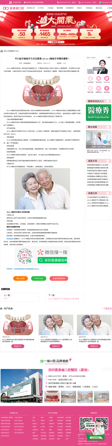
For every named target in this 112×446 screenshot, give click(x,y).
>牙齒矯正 (60, 429)
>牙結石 (42, 423)
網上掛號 (20, 278)
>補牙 (42, 417)
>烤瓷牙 (42, 420)
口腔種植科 (11, 51)
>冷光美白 (43, 432)
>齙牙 (58, 439)
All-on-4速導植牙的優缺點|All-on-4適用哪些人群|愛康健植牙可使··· (98, 203)
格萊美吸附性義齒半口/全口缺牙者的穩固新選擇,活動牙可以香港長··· (98, 165)
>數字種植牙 (60, 417)
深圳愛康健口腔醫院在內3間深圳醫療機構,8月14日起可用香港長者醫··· (98, 176)
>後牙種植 (60, 420)
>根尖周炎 (52, 439)
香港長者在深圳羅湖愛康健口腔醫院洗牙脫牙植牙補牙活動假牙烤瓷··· (98, 182)
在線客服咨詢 (59, 278)
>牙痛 (42, 429)
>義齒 (50, 429)
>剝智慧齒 (43, 435)
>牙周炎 (51, 420)
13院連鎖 (50, 8)
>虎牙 (66, 439)
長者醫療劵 (70, 8)
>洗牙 (33, 417)
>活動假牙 (35, 429)
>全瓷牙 (51, 426)
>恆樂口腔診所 (4, 432)
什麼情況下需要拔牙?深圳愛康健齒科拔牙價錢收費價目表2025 (98, 173)
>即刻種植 (68, 426)
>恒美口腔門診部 (19, 426)
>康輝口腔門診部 (5, 423)
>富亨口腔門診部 (19, 432)
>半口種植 (68, 423)
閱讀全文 (17, 346)
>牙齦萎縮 (35, 435)
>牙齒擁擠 (68, 432)
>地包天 (67, 435)
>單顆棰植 (68, 420)
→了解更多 (106, 308)
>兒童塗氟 (35, 439)
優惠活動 (99, 8)
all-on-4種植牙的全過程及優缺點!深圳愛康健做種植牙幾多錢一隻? (98, 206)
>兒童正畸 (43, 439)
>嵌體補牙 (52, 432)
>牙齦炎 (51, 417)
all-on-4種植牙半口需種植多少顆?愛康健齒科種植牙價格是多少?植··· (98, 200)
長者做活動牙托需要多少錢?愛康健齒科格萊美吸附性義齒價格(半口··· (98, 170)
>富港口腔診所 (4, 435)
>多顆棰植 (60, 423)
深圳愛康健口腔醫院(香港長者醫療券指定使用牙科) (98, 185)
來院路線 (89, 8)
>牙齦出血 (52, 423)
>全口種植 (60, 426)
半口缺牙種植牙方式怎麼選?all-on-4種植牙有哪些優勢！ (98, 197)
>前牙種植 (68, 417)
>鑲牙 (33, 432)
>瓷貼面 (34, 423)
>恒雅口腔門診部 (19, 423)
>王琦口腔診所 (18, 417)
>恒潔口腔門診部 (5, 426)
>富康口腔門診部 (5, 420)
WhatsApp (38, 278)
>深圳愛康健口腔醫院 (6, 417)
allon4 (17, 51)
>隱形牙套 (68, 429)
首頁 (5, 51)
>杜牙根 (42, 426)
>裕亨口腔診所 (18, 420)
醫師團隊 (60, 8)
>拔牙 (33, 420)
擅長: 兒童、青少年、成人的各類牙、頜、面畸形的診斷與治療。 (99, 151)
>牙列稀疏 (60, 435)
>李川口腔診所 (18, 429)
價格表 (79, 8)
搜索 (109, 57)
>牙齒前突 (60, 432)
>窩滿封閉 (52, 435)
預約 (105, 142)
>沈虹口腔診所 (4, 429)
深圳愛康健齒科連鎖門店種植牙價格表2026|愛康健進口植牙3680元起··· (98, 179)
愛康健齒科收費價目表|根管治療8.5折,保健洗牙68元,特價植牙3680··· (98, 168)
